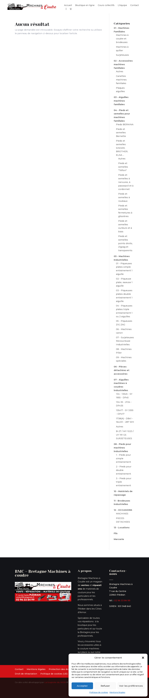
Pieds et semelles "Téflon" (123, 167)
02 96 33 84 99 (122, 600)
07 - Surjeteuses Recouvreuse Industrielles (125, 341)
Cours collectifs (106, 5)
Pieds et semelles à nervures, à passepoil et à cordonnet (125, 182)
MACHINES (122, 513)
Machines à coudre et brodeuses (122, 39)
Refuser (105, 685)
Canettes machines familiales (121, 80)
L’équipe (122, 5)
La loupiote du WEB (55, 682)
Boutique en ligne (85, 5)
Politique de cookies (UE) (54, 674)
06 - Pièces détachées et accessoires (121, 370)
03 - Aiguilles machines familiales (121, 101)
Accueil (68, 5)
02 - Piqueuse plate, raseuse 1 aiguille (124, 282)
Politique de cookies (98, 692)
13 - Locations (121, 527)
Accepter (82, 685)
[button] (142, 657)
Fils (115, 533)
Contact (134, 5)
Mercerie (119, 539)
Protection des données (62, 669)
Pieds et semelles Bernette (121, 133)
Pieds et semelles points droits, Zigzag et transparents (125, 243)
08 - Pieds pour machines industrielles (122, 448)
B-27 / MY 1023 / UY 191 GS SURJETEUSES (125, 435)
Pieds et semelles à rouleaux (124, 197)
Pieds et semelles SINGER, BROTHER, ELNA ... (122, 147)
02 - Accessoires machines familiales (123, 64)
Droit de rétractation (26, 674)
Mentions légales (117, 692)
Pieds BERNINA (124, 124)
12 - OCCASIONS (123, 510)
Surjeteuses (122, 55)
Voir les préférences (131, 685)
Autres (119, 71)
